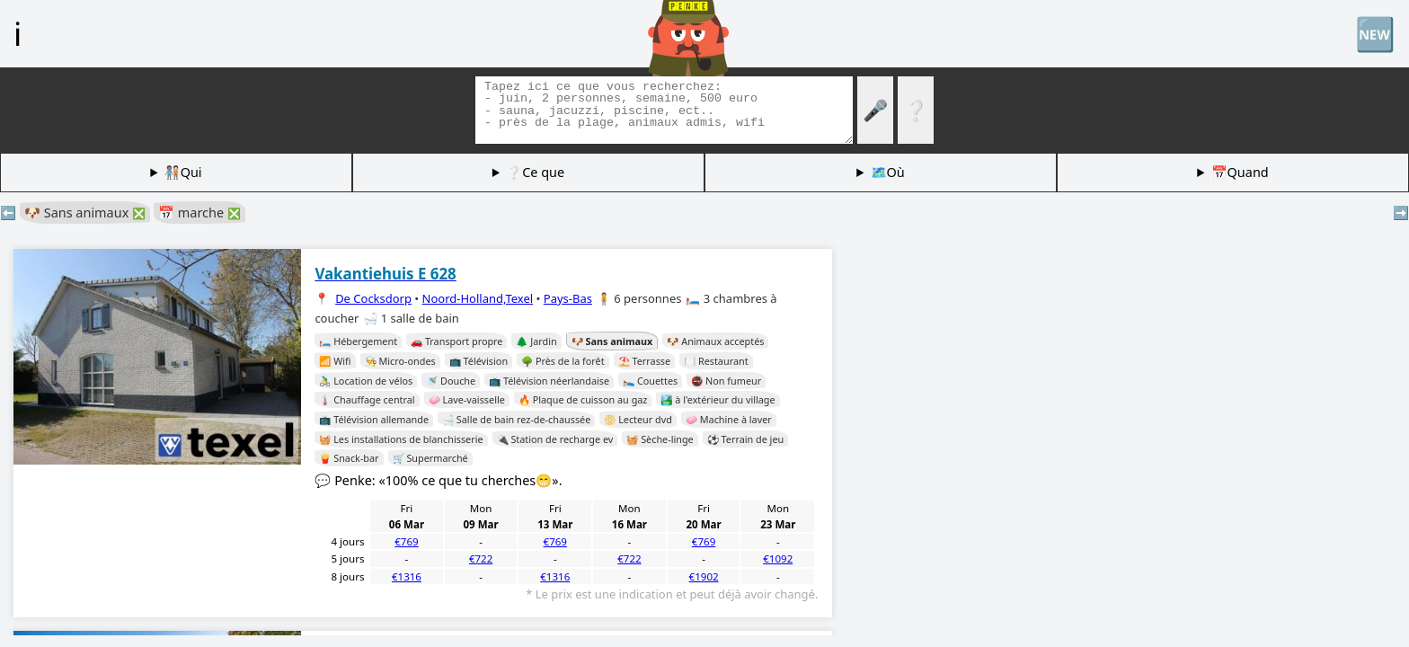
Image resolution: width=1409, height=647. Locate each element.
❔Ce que (535, 172)
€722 (480, 558)
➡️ (1401, 212)
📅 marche (199, 212)
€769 (406, 541)
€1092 (778, 558)
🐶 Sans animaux (85, 212)
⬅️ (8, 212)
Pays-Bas (568, 298)
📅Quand (1240, 172)
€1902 (704, 576)
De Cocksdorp (373, 298)
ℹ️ (17, 33)
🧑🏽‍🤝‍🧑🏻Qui (183, 172)
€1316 (406, 576)
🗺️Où (888, 172)
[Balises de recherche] (664, 110)
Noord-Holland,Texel (478, 298)
